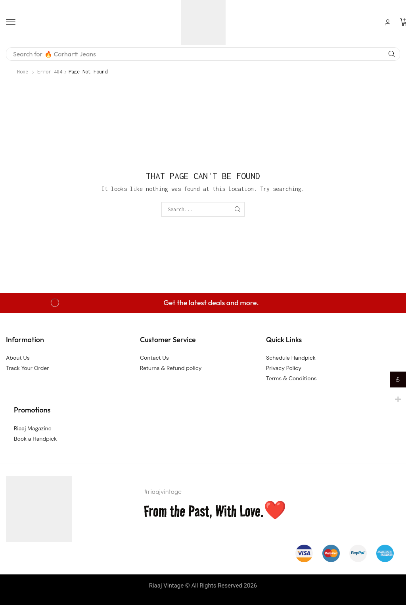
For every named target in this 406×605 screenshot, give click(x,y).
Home (22, 72)
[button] (10, 22)
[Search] (392, 54)
